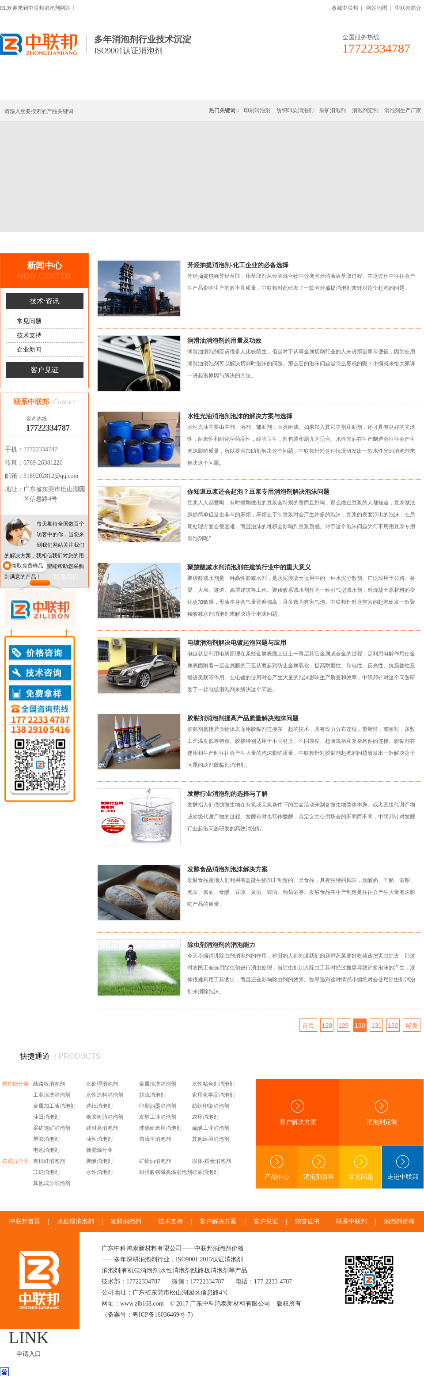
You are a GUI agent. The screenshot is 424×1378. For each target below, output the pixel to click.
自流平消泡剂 (155, 1139)
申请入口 (28, 1354)
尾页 (411, 1025)
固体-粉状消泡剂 (211, 1161)
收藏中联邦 (345, 8)
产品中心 (277, 1167)
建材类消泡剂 (102, 1128)
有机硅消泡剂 (83, 89)
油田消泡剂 (46, 1117)
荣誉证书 (307, 1221)
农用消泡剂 (205, 1117)
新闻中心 (67, 242)
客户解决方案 (298, 1112)
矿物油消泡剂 (155, 1161)
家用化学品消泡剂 (213, 1095)
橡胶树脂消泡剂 (104, 1117)
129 (343, 1025)
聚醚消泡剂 (99, 1161)
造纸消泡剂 (99, 1106)
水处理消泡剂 (191, 89)
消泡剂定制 (242, 89)
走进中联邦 (402, 1167)
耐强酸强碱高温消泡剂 (165, 1172)
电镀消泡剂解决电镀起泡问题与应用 (236, 642)
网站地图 (376, 8)
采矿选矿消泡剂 (51, 1128)
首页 (41, 242)
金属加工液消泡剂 (54, 1106)
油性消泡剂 (99, 1139)
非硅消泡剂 (46, 1172)
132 (393, 1025)
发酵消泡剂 (125, 1221)
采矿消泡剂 (332, 110)
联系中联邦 (388, 89)
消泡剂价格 (399, 1221)
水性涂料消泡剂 (104, 1095)
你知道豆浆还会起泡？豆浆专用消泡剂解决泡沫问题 (258, 491)
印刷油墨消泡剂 (157, 1106)
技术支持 (29, 335)
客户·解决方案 (293, 89)
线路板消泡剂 (137, 89)
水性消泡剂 (99, 1172)
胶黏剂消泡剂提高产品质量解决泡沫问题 (243, 718)
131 (376, 1025)
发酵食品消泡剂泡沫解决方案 (227, 869)
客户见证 (44, 370)
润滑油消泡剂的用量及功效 (224, 340)
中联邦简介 (408, 8)
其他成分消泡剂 (51, 1183)
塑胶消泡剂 (46, 1139)
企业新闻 (29, 349)
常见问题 (29, 321)
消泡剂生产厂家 (402, 110)
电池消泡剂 (46, 1150)
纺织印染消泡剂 (295, 110)
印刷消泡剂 (257, 110)
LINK (29, 1337)
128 (327, 1025)
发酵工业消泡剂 (157, 1117)
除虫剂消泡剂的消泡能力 (221, 944)
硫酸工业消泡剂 (210, 1128)
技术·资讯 (343, 89)
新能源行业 (99, 1150)
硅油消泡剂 (205, 1172)
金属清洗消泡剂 (157, 1084)
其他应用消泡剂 (210, 1139)
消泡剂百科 (318, 1167)
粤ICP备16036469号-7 (161, 1314)
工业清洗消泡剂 (51, 1095)
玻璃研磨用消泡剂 (160, 1128)
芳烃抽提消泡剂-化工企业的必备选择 (237, 265)
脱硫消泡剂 (152, 1095)
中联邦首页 (32, 89)
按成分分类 (15, 1161)
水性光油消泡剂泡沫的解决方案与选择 (239, 416)
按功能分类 (15, 1084)
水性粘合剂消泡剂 (213, 1084)
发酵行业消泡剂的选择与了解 (227, 793)
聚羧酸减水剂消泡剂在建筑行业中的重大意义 (249, 567)
